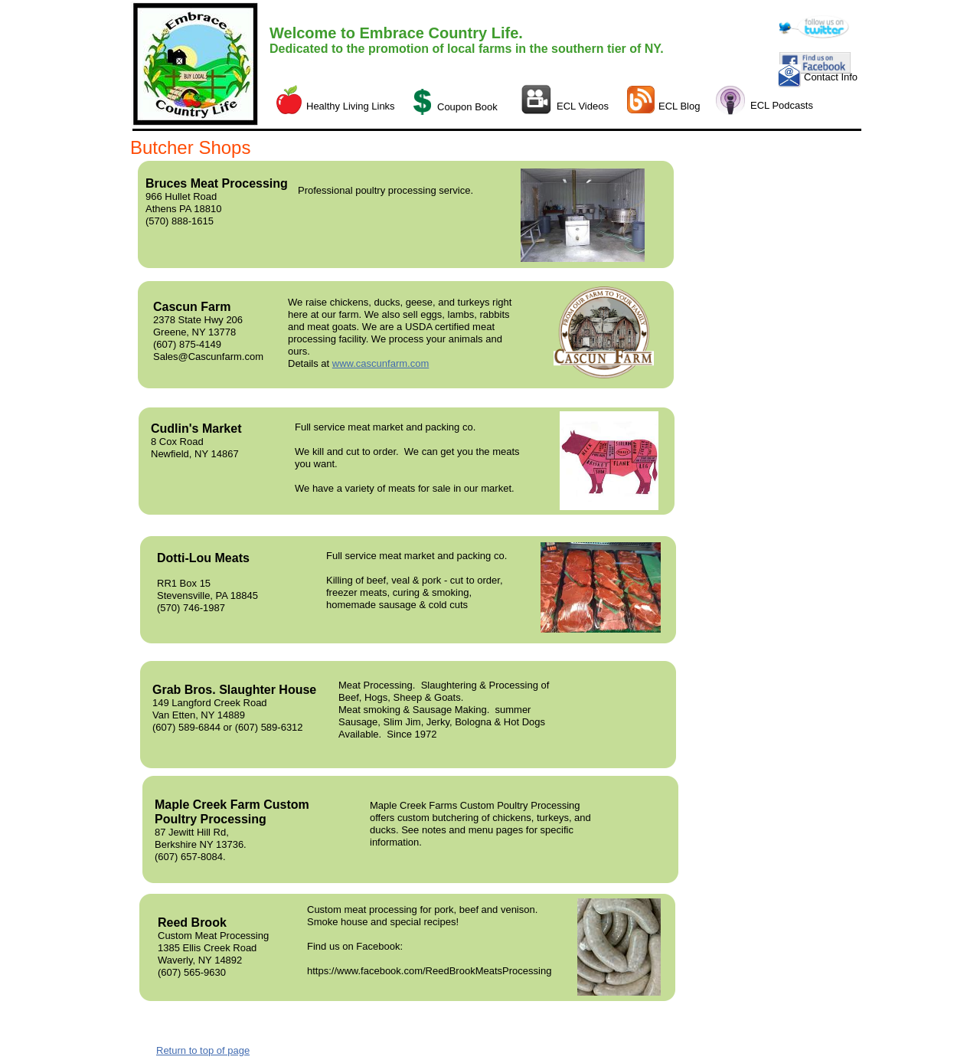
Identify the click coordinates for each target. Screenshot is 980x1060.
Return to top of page (203, 1050)
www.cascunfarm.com (380, 363)
